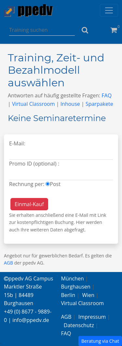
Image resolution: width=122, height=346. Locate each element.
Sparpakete (99, 103)
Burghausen (75, 286)
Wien (88, 295)
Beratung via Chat (100, 341)
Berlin (68, 295)
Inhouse (70, 103)
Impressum (92, 316)
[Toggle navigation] (109, 10)
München (72, 278)
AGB (8, 263)
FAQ (107, 95)
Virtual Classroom (33, 103)
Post (55, 184)
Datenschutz (79, 325)
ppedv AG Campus (28, 278)
